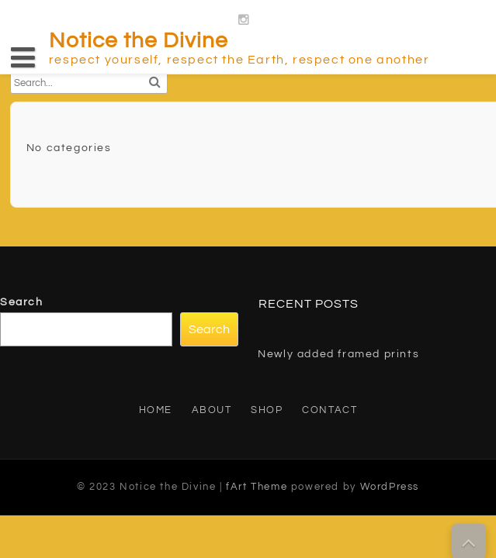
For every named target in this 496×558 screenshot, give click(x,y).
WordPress (389, 486)
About (212, 410)
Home (155, 410)
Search (21, 302)
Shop (267, 410)
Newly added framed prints (338, 354)
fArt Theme (256, 486)
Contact (329, 410)
